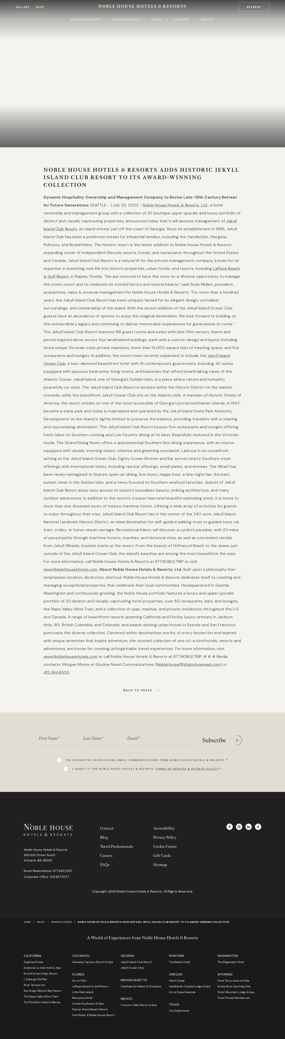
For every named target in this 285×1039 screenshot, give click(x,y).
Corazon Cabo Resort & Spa (139, 1005)
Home (27, 922)
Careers (106, 855)
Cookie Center (165, 846)
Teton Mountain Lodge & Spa (236, 992)
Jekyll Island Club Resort (136, 962)
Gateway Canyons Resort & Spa (92, 962)
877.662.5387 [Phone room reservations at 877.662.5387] (62, 871)
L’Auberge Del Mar (35, 979)
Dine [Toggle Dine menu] (156, 19)
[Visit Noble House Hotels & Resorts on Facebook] (229, 827)
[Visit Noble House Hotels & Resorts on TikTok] (258, 827)
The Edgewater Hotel (231, 962)
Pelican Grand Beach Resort (90, 1009)
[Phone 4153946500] (56, 672)
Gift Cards (162, 855)
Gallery (23, 7)
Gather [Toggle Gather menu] (181, 19)
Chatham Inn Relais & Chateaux (141, 986)
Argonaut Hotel (33, 962)
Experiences (126, 19)
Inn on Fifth (79, 980)
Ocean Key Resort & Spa (88, 1003)
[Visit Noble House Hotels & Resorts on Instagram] (239, 827)
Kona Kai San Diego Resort (41, 973)
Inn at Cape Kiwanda (182, 992)
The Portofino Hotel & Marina (42, 1002)
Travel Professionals (116, 846)
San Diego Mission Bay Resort (42, 990)
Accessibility (164, 828)
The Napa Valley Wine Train (41, 996)
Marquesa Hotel (82, 998)
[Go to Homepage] (142, 6)
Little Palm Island (83, 992)
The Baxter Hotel (179, 962)
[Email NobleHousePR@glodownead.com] (188, 664)
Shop (40, 7)
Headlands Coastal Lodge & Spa (189, 986)
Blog (104, 837)
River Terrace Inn (34, 985)
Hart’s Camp (177, 980)
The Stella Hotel (179, 1010)
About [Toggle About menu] (207, 19)
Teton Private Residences (234, 998)
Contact (107, 828)
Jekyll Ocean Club (132, 968)
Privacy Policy (165, 837)
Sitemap (160, 864)
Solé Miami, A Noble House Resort (93, 1015)
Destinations (85, 19)
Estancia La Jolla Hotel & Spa (42, 968)
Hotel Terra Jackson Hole (233, 980)
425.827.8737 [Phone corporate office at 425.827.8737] (59, 877)
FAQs (105, 864)
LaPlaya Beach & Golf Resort (90, 986)
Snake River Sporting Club (234, 986)
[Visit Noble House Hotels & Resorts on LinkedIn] (248, 827)
